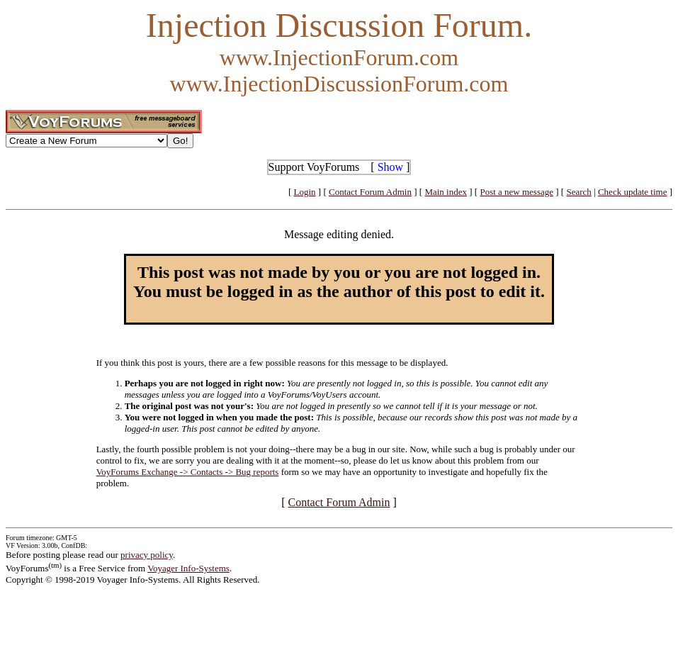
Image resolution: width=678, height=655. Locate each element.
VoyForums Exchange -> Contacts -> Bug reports (187, 471)
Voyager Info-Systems (188, 568)
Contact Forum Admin (370, 191)
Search (578, 191)
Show (390, 167)
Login (305, 191)
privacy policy (146, 554)
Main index (445, 191)
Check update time (632, 191)
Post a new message (516, 191)
